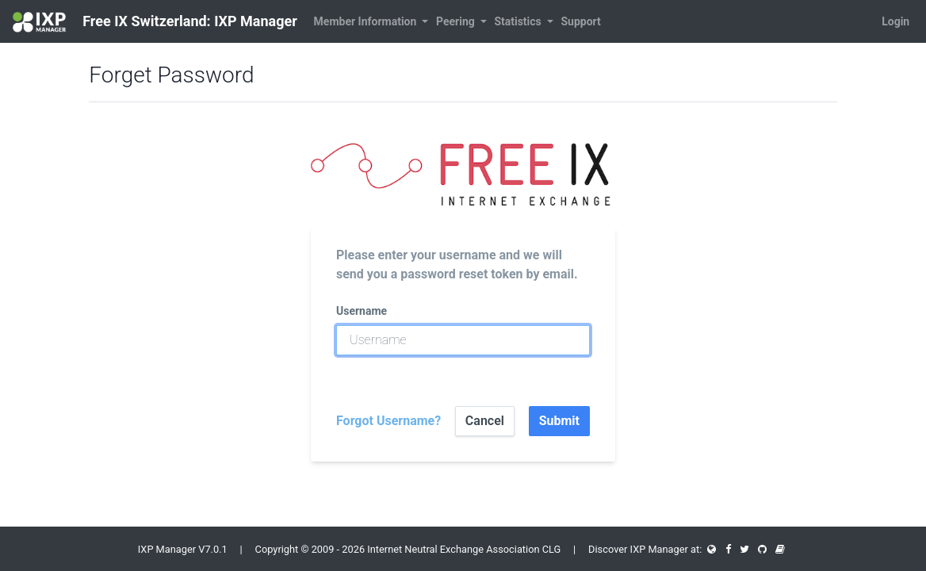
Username (361, 311)
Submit (559, 420)
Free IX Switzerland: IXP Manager (155, 22)
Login (895, 21)
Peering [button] (456, 21)
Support (580, 21)
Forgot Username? (388, 420)
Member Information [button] (366, 21)
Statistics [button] (519, 21)
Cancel (484, 420)
